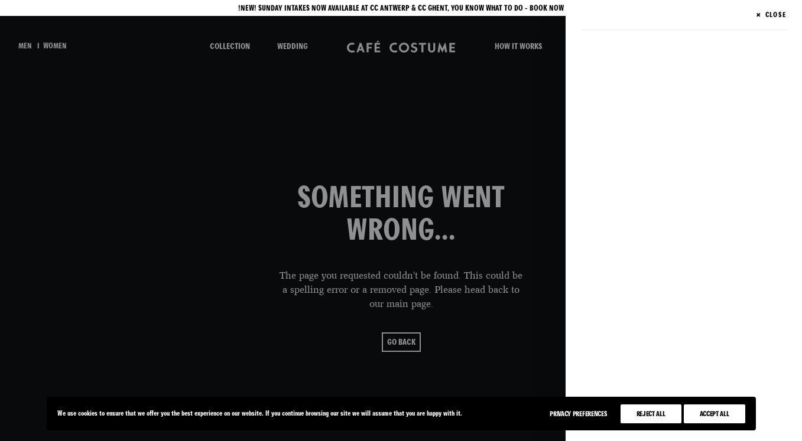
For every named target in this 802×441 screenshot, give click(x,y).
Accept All (714, 414)
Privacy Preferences (578, 414)
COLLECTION (230, 46)
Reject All (651, 414)
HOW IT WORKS (518, 46)
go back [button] (401, 334)
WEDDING (292, 46)
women (55, 46)
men (25, 46)
